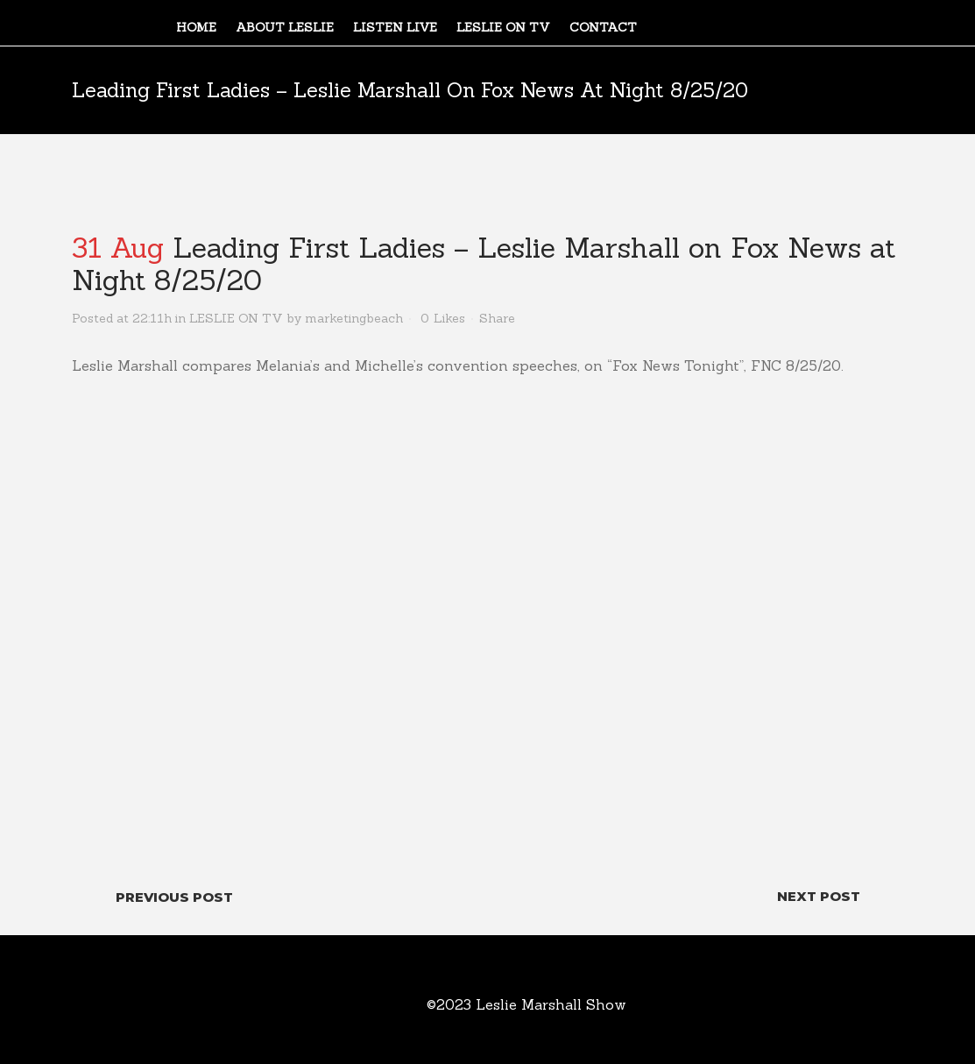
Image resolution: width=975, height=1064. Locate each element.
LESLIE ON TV (236, 318)
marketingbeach (354, 318)
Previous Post (174, 897)
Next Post (818, 896)
